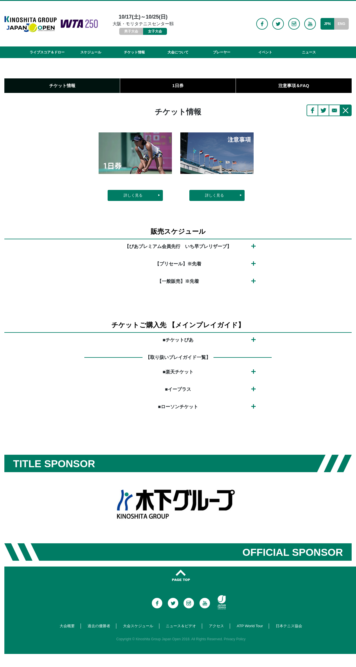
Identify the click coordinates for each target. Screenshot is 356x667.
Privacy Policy (235, 639)
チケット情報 (134, 52)
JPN (327, 24)
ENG (341, 24)
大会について (178, 52)
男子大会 (131, 31)
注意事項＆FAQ (293, 85)
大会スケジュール (138, 626)
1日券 (177, 85)
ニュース (309, 52)
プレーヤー (221, 52)
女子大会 (155, 31)
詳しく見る (133, 195)
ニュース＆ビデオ (181, 626)
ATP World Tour (250, 626)
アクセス (216, 626)
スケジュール (90, 52)
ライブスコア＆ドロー (47, 52)
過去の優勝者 (99, 626)
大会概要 (67, 626)
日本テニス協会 (289, 626)
